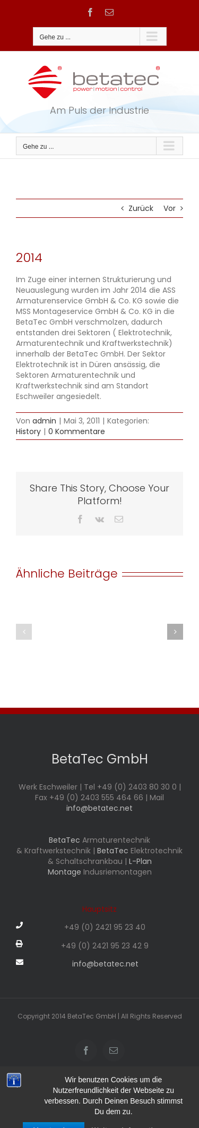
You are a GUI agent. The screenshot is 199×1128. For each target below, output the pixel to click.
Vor (169, 208)
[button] (24, 632)
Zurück (140, 208)
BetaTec (65, 840)
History (28, 431)
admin (44, 420)
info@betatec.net (99, 808)
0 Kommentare (76, 431)
